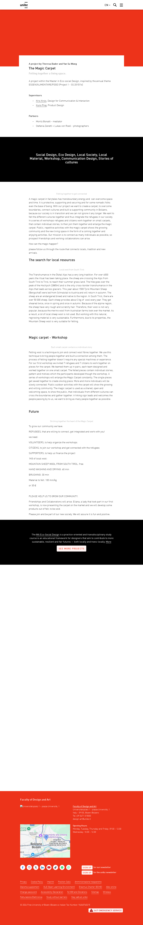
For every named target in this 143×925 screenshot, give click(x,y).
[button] (121, 5)
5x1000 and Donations (77, 892)
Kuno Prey (41, 105)
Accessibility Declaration (52, 892)
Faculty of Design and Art (84, 806)
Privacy (23, 882)
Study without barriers (56, 897)
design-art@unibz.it (82, 819)
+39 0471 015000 (83, 816)
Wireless (107, 892)
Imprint (50, 882)
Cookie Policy (37, 882)
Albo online (111, 887)
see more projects (71, 549)
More (108, 542)
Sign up (87, 868)
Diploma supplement (29, 887)
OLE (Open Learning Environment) (59, 887)
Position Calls (64, 882)
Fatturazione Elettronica (31, 897)
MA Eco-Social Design (47, 535)
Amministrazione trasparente (88, 882)
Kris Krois (41, 101)
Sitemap (95, 892)
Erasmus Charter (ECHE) (90, 887)
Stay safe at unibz (79, 897)
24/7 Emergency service (106, 910)
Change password (28, 892)
